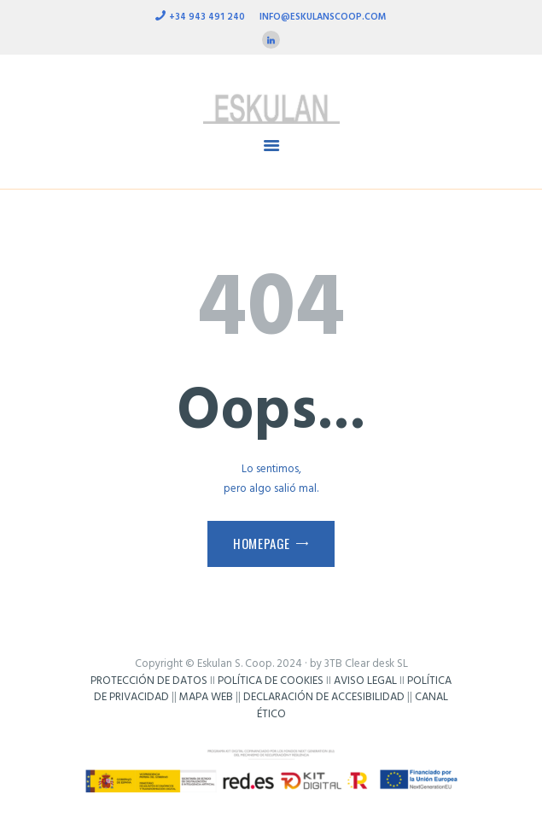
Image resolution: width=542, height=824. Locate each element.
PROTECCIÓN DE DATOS (148, 681)
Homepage (261, 543)
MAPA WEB (206, 697)
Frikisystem (271, 730)
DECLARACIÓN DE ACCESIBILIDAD (324, 697)
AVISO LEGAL (365, 681)
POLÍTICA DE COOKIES (270, 681)
